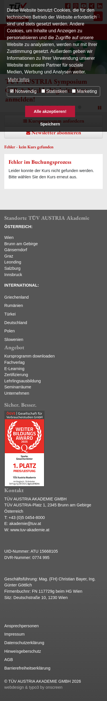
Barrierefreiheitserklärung (27, 668)
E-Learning (14, 368)
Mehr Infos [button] (18, 79)
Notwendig (23, 91)
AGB (8, 659)
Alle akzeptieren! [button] (50, 111)
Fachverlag (14, 362)
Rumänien (13, 305)
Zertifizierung (16, 374)
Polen (9, 331)
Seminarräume (17, 387)
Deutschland (15, 322)
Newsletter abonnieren (56, 132)
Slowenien (13, 339)
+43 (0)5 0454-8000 (27, 517)
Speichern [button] (50, 124)
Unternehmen (16, 393)
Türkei (10, 314)
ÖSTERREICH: (18, 226)
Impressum (14, 634)
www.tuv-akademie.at (29, 530)
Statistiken (54, 91)
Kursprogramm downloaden (29, 356)
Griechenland (16, 297)
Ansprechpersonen (21, 626)
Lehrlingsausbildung (22, 381)
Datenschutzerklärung (24, 642)
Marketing (84, 91)
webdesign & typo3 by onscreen (33, 687)
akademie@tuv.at (25, 523)
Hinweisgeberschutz (22, 651)
